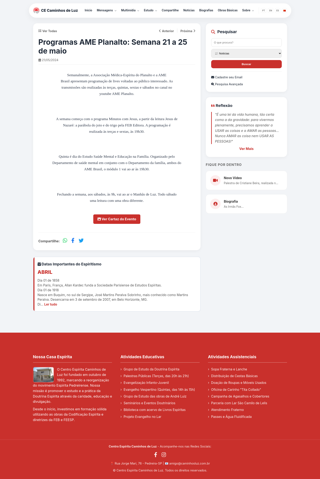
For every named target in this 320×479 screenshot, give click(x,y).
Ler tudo (50, 304)
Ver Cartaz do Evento (116, 219)
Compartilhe (170, 10)
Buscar (246, 64)
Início (88, 10)
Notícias (189, 10)
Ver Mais (246, 149)
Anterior (166, 31)
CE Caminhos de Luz (55, 10)
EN (270, 10)
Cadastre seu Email (226, 77)
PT (263, 10)
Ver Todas (47, 31)
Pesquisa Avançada (227, 84)
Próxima (187, 31)
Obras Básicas (228, 10)
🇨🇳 (284, 10)
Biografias (206, 10)
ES (277, 10)
